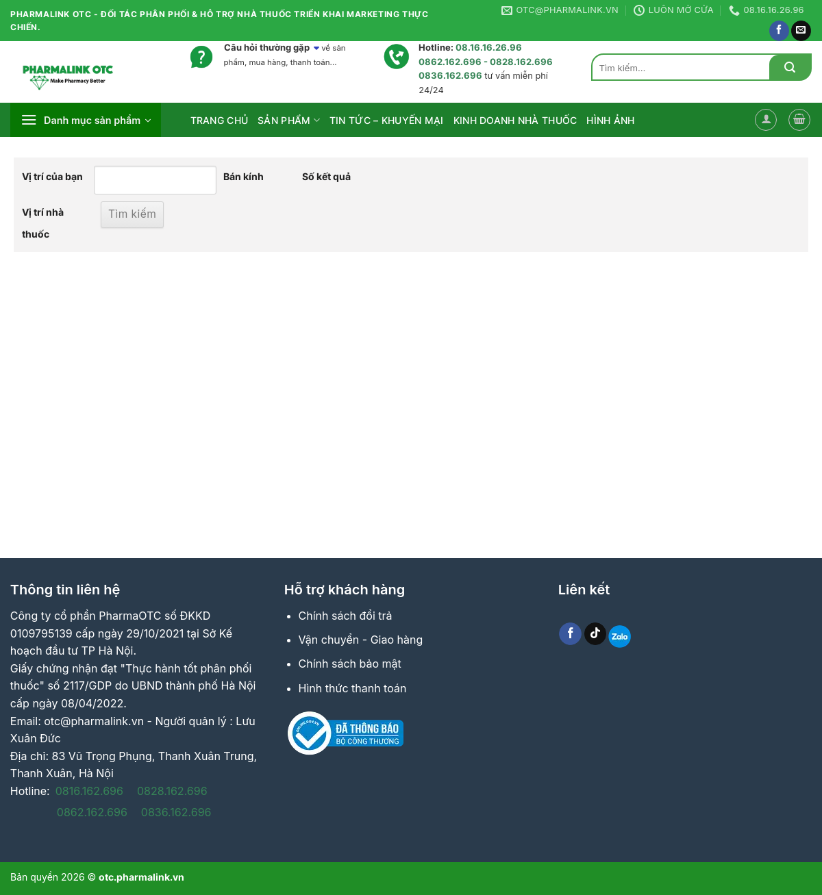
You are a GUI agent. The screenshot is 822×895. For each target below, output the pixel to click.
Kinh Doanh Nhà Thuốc (515, 120)
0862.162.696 (92, 812)
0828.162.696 (172, 791)
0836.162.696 (176, 812)
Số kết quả (326, 176)
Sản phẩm (289, 120)
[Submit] (789, 67)
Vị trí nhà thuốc (43, 223)
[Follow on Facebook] (779, 31)
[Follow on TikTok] (595, 634)
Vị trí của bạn (52, 176)
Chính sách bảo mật (350, 663)
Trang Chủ (219, 120)
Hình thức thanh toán (353, 688)
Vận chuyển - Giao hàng (361, 639)
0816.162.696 (89, 791)
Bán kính (243, 176)
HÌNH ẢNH (610, 120)
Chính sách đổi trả (346, 615)
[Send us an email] (801, 31)
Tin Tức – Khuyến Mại (386, 120)
